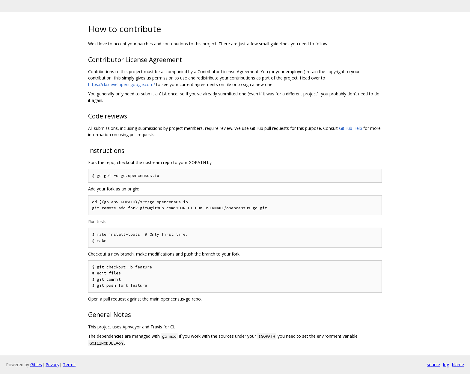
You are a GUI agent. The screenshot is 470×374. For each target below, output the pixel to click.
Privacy (52, 364)
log (446, 364)
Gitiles (36, 364)
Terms (69, 364)
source (433, 364)
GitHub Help (350, 128)
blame (458, 364)
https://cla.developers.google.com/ (121, 84)
